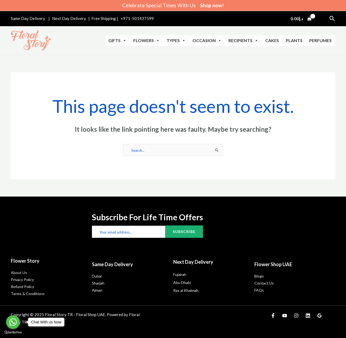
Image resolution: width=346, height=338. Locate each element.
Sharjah (98, 283)
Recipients (243, 40)
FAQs (259, 290)
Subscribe (184, 231)
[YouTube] (284, 315)
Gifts (117, 40)
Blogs (259, 276)
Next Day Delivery (69, 18)
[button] (332, 19)
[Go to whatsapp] (13, 322)
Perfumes (320, 40)
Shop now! (212, 5)
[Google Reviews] (319, 315)
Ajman (97, 290)
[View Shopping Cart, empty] (301, 18)
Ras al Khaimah (185, 290)
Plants (294, 40)
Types (176, 40)
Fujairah (179, 274)
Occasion (207, 40)
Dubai (97, 276)
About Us (19, 272)
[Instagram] (296, 315)
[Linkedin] (307, 315)
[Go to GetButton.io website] (13, 332)
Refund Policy (22, 286)
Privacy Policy (22, 279)
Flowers (146, 40)
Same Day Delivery (28, 18)
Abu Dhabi (182, 282)
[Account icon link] (321, 18)
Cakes (272, 40)
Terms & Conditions (28, 293)
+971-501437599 (137, 18)
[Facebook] (273, 315)
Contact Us (264, 283)
